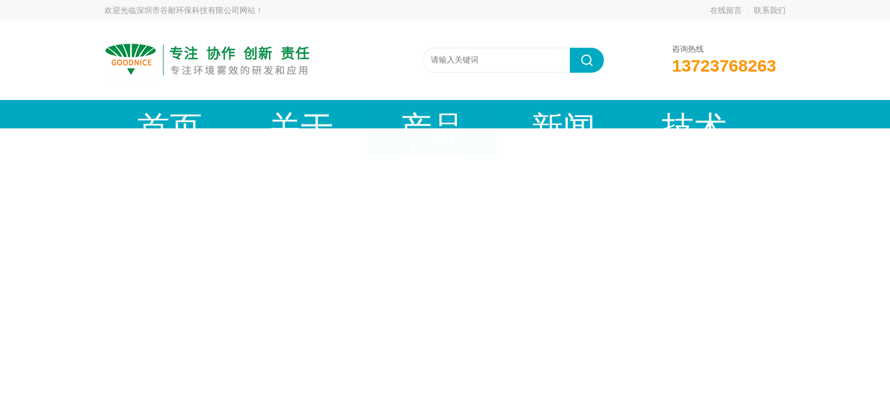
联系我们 (770, 10)
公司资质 (595, 114)
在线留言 (726, 10)
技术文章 (444, 114)
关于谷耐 (218, 114)
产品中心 (293, 114)
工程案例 (520, 114)
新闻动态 (369, 114)
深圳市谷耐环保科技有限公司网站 (195, 10)
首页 (142, 114)
